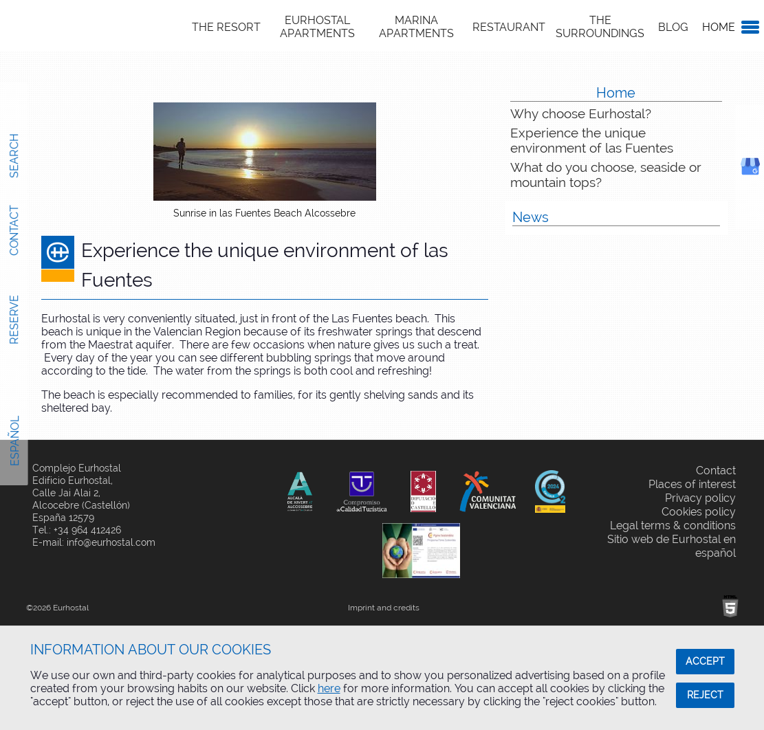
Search (14, 155)
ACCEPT (705, 661)
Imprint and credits (383, 607)
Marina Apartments (416, 27)
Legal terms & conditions (673, 525)
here (329, 688)
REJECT (705, 694)
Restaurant (508, 27)
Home (718, 27)
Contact (14, 230)
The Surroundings (600, 27)
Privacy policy (700, 498)
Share (251, 468)
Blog (673, 27)
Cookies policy (699, 511)
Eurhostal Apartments (317, 27)
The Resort (226, 27)
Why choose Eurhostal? (580, 113)
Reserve (14, 319)
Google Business (763, 178)
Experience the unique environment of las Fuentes (591, 140)
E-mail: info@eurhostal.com (93, 542)
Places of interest (692, 484)
